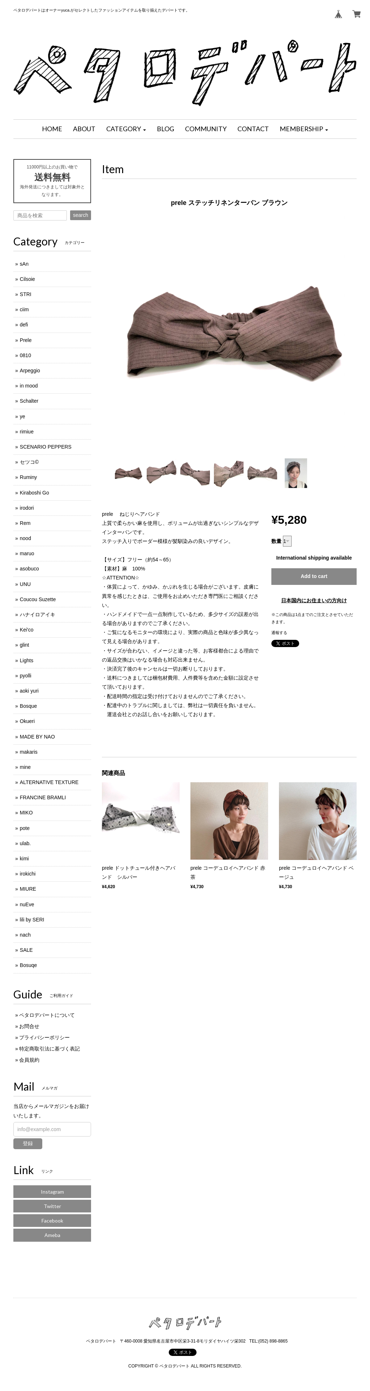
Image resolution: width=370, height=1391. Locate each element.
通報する (279, 632)
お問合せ (29, 1026)
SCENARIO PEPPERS (46, 447)
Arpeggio (30, 370)
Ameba (52, 1235)
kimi (24, 858)
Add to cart (314, 576)
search (80, 215)
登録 (28, 1143)
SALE (26, 950)
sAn (24, 264)
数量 (276, 541)
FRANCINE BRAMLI (43, 797)
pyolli (25, 676)
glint (24, 645)
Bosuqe (28, 965)
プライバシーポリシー (44, 1037)
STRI (25, 294)
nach (25, 935)
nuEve (27, 904)
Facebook (52, 1220)
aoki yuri (29, 691)
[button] (126, 129)
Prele (26, 340)
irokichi (28, 874)
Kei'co (27, 630)
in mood (29, 386)
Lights (26, 660)
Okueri (27, 721)
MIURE (28, 889)
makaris (29, 752)
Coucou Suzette (38, 599)
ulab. (25, 843)
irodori (27, 508)
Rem (25, 523)
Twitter (52, 1206)
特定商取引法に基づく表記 (49, 1049)
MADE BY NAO (37, 737)
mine (25, 767)
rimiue (27, 432)
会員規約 (29, 1060)
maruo (27, 553)
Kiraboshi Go (34, 493)
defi (24, 325)
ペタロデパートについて (47, 1015)
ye (22, 416)
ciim (24, 309)
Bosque (28, 706)
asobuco (29, 569)
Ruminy (28, 477)
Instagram (52, 1192)
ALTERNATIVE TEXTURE (49, 782)
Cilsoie (27, 279)
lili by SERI (32, 920)
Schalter (29, 401)
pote (25, 828)
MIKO (26, 813)
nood (25, 538)
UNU (25, 584)
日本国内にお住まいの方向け (314, 600)
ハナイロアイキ (37, 614)
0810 (25, 355)
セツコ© (29, 462)
